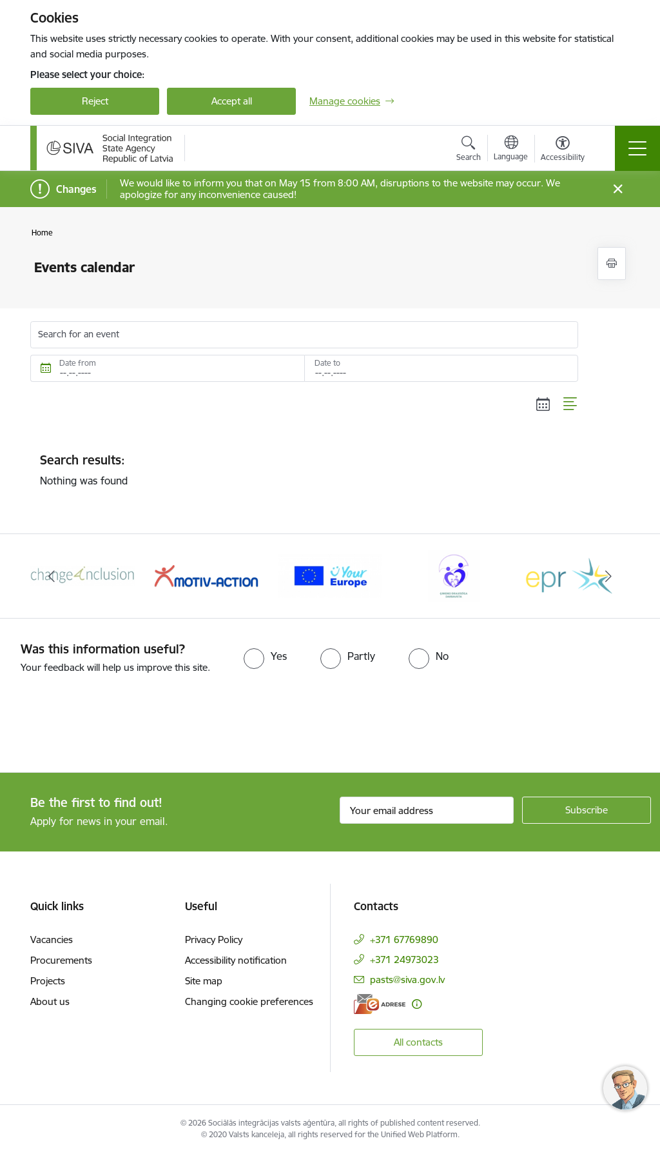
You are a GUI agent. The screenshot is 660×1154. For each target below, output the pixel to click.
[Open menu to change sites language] (510, 149)
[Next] (608, 576)
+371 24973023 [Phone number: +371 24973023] (404, 959)
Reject (95, 101)
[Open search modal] (468, 150)
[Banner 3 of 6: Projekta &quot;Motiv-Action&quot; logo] (206, 575)
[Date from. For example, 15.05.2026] (167, 368)
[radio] (265, 656)
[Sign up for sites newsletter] (586, 810)
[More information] (417, 1004)
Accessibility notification (236, 960)
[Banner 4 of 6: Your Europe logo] (330, 575)
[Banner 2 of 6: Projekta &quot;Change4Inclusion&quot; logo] (82, 575)
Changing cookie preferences (249, 1001)
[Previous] (51, 576)
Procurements (61, 960)
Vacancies (51, 939)
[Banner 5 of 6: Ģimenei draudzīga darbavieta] (454, 575)
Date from (77, 363)
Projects (47, 981)
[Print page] (611, 263)
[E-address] (379, 1004)
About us (50, 1001)
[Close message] (618, 189)
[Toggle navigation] (637, 148)
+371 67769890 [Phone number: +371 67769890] (404, 939)
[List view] (570, 404)
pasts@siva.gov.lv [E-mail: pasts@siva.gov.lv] (407, 979)
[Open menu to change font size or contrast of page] (562, 150)
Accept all (231, 101)
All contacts (418, 1042)
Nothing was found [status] (304, 469)
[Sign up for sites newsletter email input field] (427, 810)
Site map (203, 981)
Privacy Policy (213, 939)
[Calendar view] (543, 404)
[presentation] (108, 724)
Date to (327, 363)
